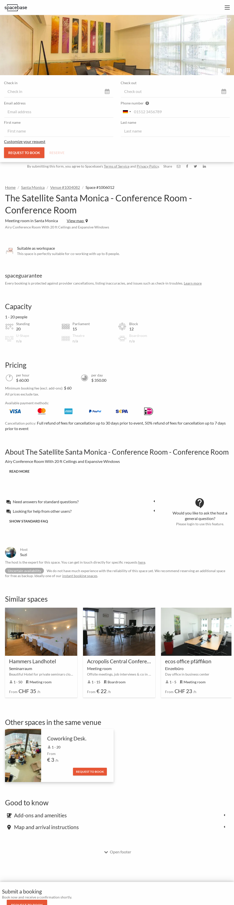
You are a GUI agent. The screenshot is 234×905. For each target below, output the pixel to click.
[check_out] (175, 91)
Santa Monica (33, 187)
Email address (15, 103)
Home (10, 187)
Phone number (135, 103)
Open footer (117, 851)
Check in (11, 83)
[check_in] (59, 91)
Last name (128, 122)
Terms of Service (116, 166)
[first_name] (59, 131)
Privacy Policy (148, 166)
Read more (19, 471)
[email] (59, 112)
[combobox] (126, 111)
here (141, 562)
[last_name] (175, 131)
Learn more (193, 283)
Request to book (24, 153)
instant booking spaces (79, 576)
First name (12, 122)
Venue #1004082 (65, 187)
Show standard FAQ (28, 521)
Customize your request (24, 141)
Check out (128, 83)
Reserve (56, 153)
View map (77, 220)
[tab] (82, 501)
